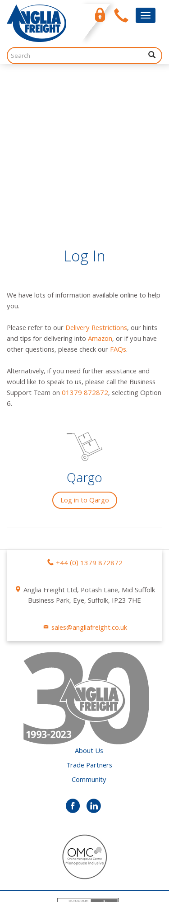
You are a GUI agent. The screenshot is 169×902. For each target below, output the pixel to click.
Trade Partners (89, 608)
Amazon (100, 181)
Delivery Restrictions (96, 170)
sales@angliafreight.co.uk (89, 470)
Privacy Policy (27, 869)
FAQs (118, 192)
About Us (89, 593)
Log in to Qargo (84, 343)
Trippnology (43, 895)
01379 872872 (85, 235)
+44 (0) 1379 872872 (89, 405)
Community (89, 622)
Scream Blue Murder (61, 884)
